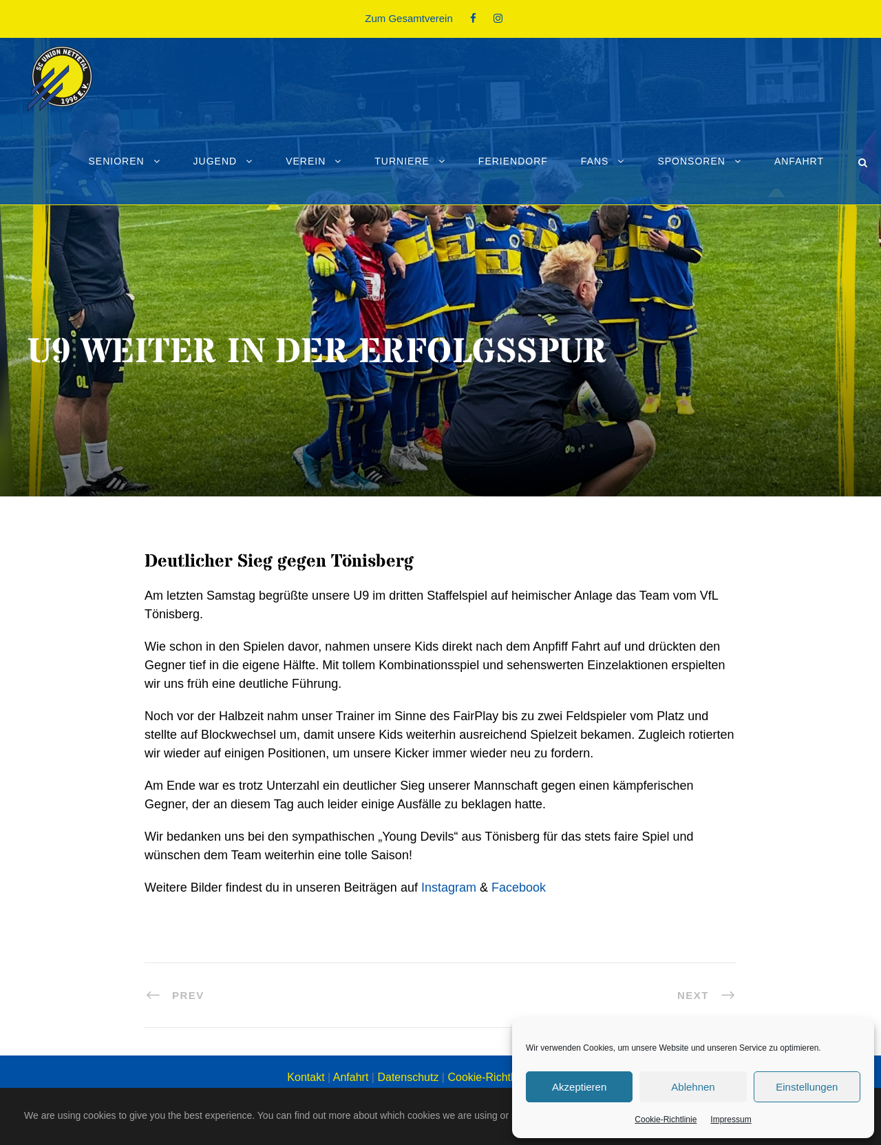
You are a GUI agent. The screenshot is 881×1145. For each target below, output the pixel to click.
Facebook (518, 887)
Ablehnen (692, 1087)
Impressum (730, 1119)
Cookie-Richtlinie (666, 1119)
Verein (306, 161)
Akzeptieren (579, 1087)
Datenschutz (407, 1077)
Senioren (116, 161)
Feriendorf (513, 161)
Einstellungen (807, 1087)
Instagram (448, 887)
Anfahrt (799, 161)
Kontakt (305, 1077)
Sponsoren (691, 161)
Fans (595, 161)
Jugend (215, 161)
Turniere (401, 161)
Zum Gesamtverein (409, 18)
